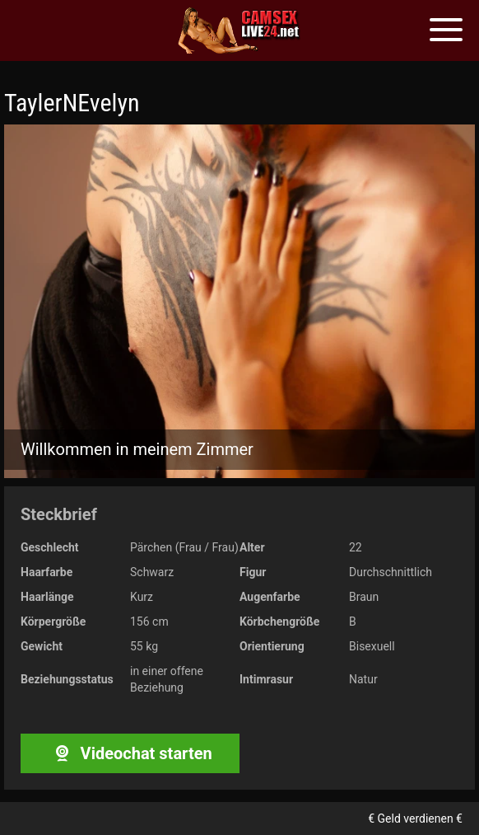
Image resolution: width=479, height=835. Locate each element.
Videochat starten (130, 753)
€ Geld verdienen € (415, 818)
